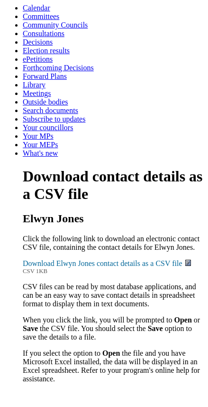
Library (34, 85)
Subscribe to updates (54, 119)
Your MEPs (40, 145)
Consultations (43, 33)
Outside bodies (45, 102)
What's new (40, 153)
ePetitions (38, 59)
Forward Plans (45, 76)
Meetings (37, 93)
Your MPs (38, 136)
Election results (46, 51)
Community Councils (55, 25)
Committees (41, 16)
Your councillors (48, 127)
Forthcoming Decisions (58, 68)
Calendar (36, 8)
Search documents (50, 110)
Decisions (38, 42)
